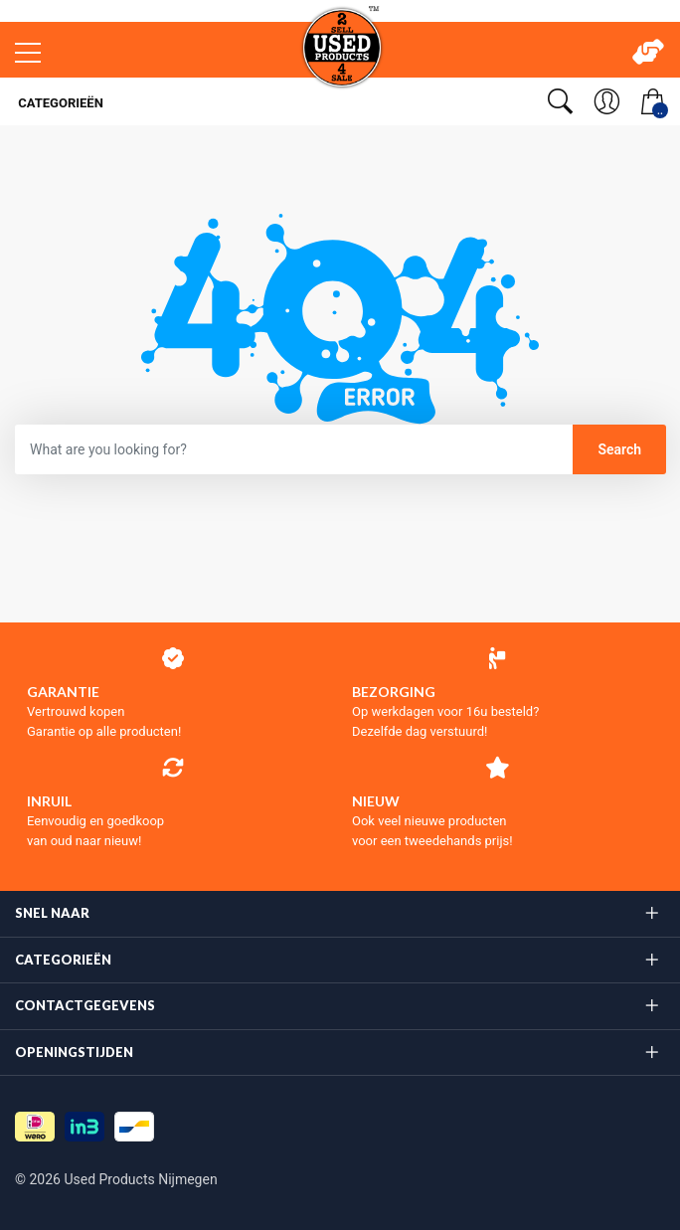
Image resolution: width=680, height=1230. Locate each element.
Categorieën (59, 102)
